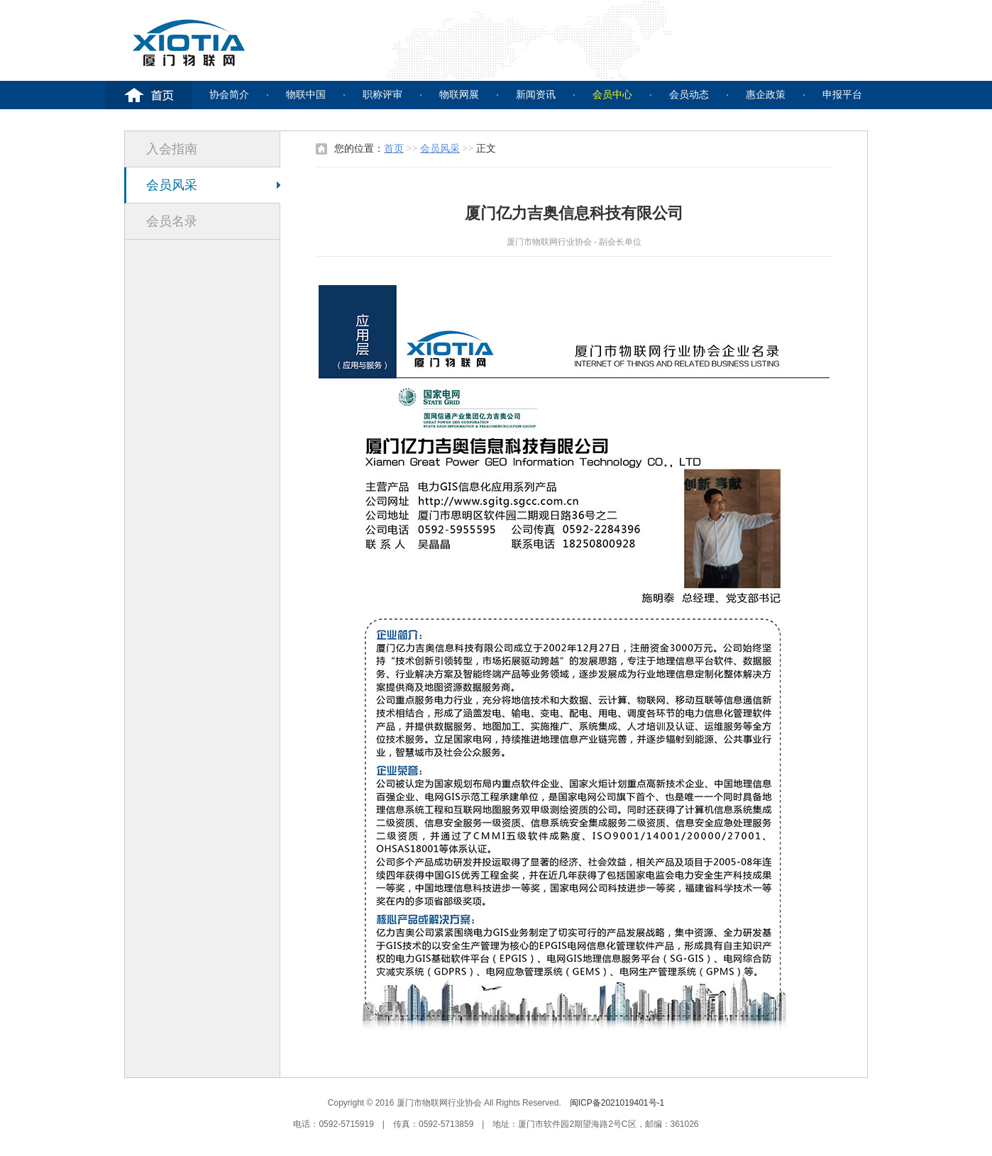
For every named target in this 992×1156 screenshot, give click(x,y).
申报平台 (842, 94)
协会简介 (229, 94)
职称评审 (382, 94)
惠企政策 (766, 94)
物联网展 (459, 94)
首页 (394, 148)
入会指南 (171, 149)
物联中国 (306, 94)
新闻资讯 (536, 94)
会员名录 (171, 221)
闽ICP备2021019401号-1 (617, 1103)
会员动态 (689, 94)
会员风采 (171, 185)
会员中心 (612, 94)
